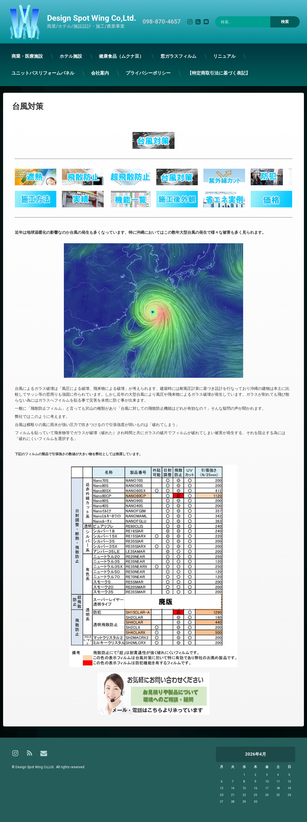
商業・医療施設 (20, 57)
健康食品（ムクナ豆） (114, 56)
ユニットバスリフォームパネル (36, 74)
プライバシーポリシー (141, 73)
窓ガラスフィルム (171, 56)
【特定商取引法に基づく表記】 (211, 72)
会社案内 (93, 73)
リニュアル (216, 56)
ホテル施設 (64, 57)
